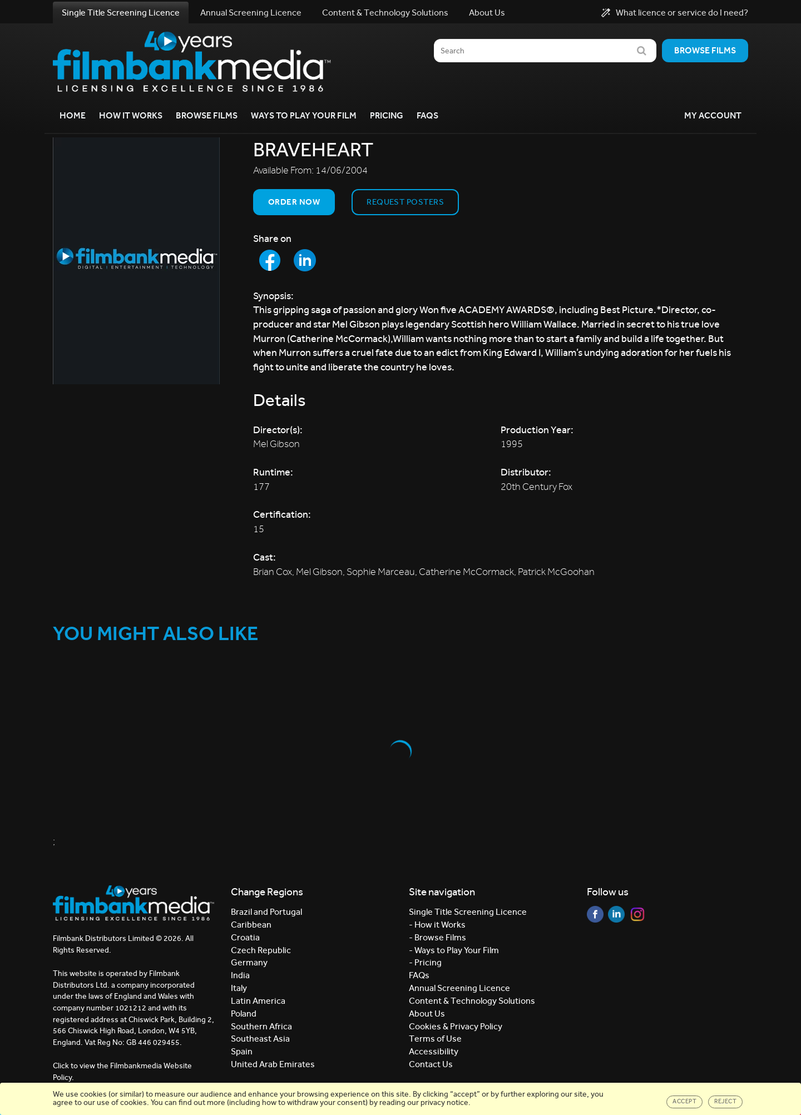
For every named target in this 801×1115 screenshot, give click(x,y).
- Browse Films (437, 937)
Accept (684, 1101)
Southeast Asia (260, 1038)
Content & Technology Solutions (385, 12)
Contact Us (431, 1064)
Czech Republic (261, 950)
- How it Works (437, 924)
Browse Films (207, 115)
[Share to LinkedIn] (305, 260)
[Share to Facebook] (269, 260)
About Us (487, 12)
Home (73, 115)
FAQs (427, 115)
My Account (712, 115)
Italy (239, 988)
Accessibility (433, 1051)
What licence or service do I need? (674, 12)
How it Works (130, 115)
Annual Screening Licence (250, 12)
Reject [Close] (725, 1101)
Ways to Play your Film (304, 115)
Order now (294, 202)
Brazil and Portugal (266, 911)
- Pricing (425, 962)
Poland (243, 1013)
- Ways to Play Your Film (454, 950)
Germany (249, 962)
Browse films (705, 50)
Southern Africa (261, 1026)
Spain (242, 1051)
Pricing (386, 115)
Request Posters (405, 202)
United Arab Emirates (273, 1064)
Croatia (245, 937)
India (240, 975)
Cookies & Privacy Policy (455, 1026)
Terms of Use (435, 1038)
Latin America (258, 1000)
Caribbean (251, 924)
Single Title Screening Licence (121, 12)
